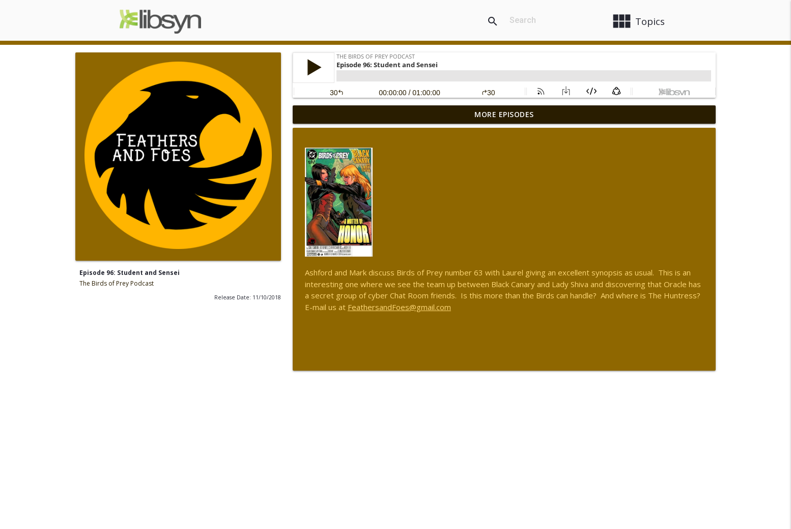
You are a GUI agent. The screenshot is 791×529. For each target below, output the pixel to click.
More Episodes (504, 114)
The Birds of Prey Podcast (116, 283)
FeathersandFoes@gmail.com (399, 307)
